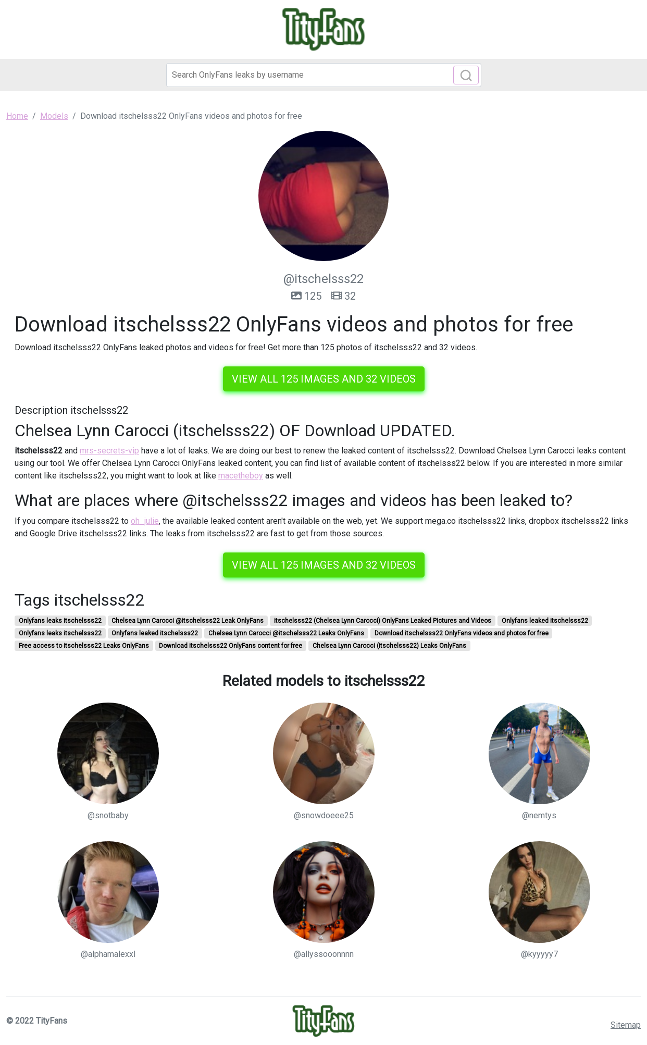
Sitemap (626, 1025)
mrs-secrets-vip (109, 451)
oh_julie (145, 521)
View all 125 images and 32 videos (324, 379)
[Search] (323, 75)
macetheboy (240, 476)
